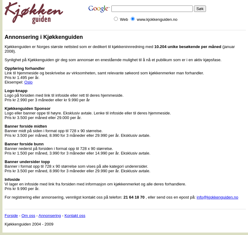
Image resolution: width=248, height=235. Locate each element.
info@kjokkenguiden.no (217, 197)
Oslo (28, 82)
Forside (11, 215)
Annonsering (50, 215)
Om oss (28, 215)
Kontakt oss (74, 215)
